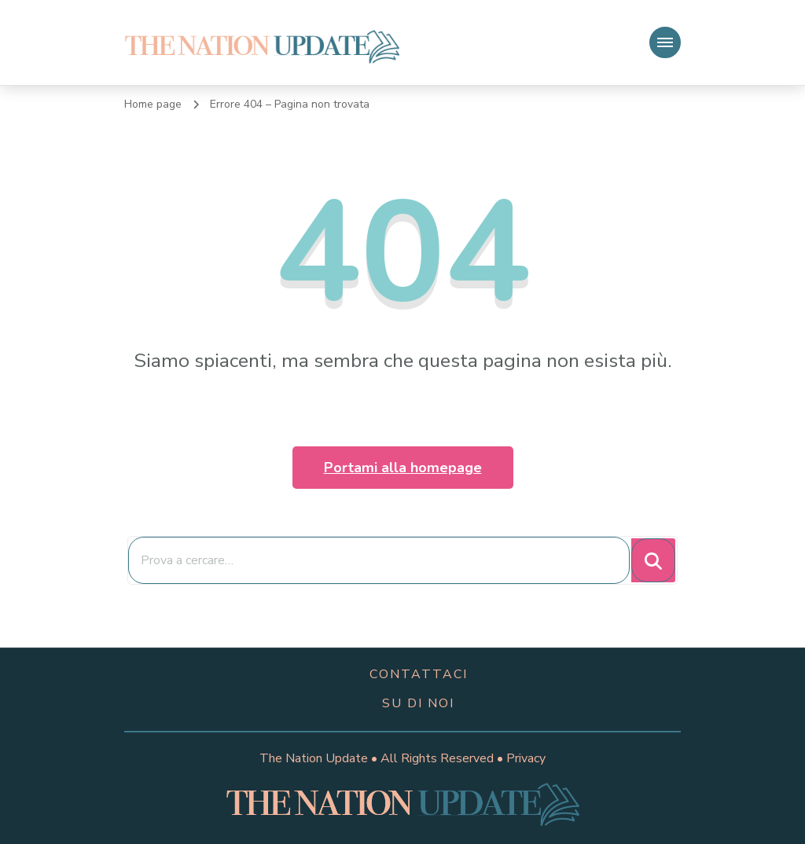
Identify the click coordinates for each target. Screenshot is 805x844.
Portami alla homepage (403, 467)
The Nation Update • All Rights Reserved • (382, 758)
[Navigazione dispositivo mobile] (665, 42)
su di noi (418, 703)
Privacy (526, 758)
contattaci (418, 674)
